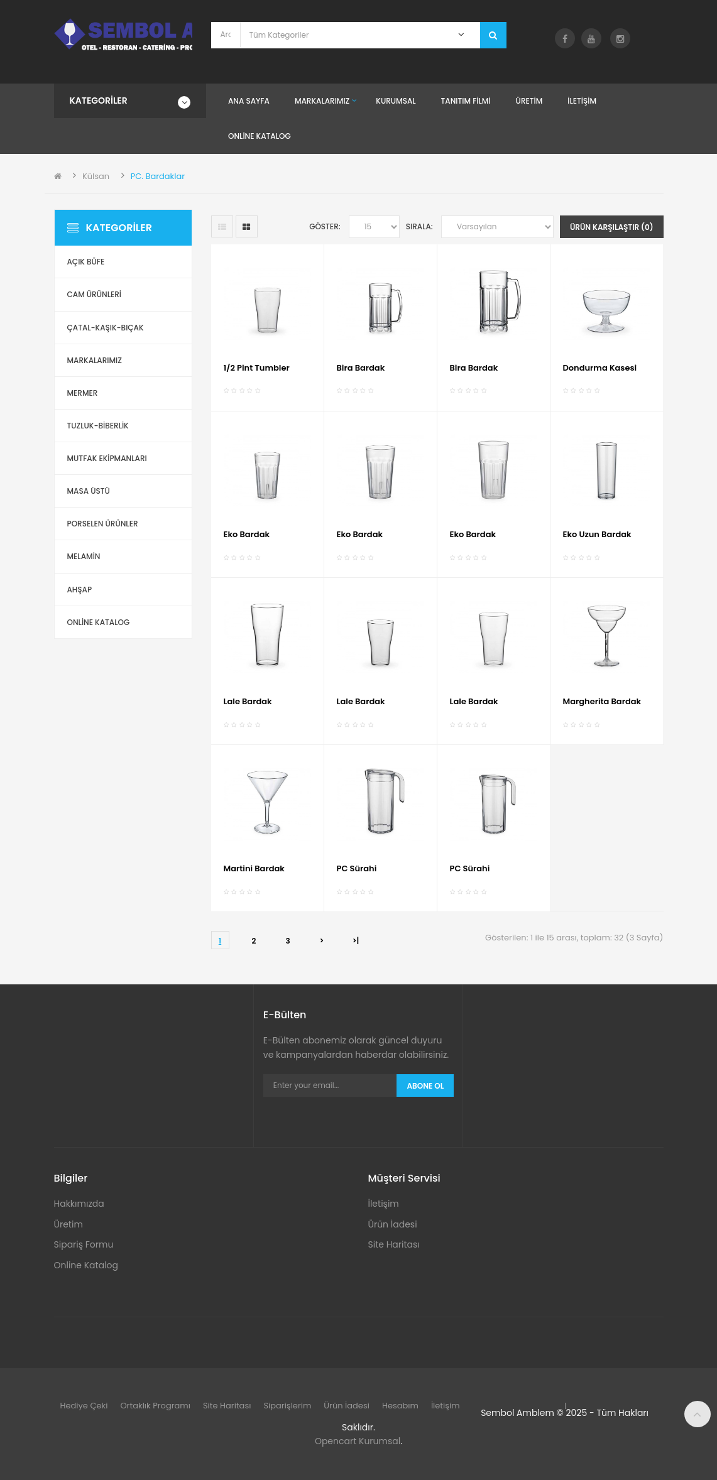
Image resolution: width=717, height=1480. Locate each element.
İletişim (383, 1203)
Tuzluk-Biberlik (98, 425)
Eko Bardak (247, 534)
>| (356, 940)
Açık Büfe (86, 261)
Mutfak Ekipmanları (107, 458)
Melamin (84, 556)
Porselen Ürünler (102, 523)
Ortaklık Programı (155, 1406)
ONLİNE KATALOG (98, 622)
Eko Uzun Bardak (597, 534)
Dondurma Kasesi (600, 368)
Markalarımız (94, 360)
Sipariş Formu (84, 1244)
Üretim (68, 1224)
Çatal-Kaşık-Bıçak (105, 327)
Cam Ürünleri (94, 294)
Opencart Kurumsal (357, 1441)
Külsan (95, 176)
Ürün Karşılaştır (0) (612, 227)
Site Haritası (393, 1244)
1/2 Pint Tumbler (257, 368)
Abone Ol (425, 1085)
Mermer (82, 393)
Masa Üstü (88, 491)
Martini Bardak (254, 868)
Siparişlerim (287, 1406)
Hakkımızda (79, 1203)
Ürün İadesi (392, 1224)
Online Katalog (86, 1265)
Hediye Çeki (84, 1406)
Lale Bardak (248, 701)
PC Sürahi (357, 868)
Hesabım (400, 1406)
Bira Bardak (361, 368)
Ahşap (79, 589)
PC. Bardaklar (158, 176)
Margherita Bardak (602, 701)
